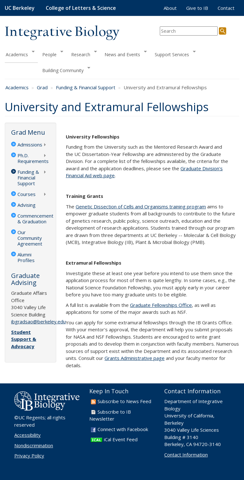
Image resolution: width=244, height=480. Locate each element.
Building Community (64, 69)
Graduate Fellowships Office (161, 305)
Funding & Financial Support (85, 87)
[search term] (189, 31)
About (170, 8)
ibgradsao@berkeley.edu (38, 321)
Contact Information (186, 454)
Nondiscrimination (33, 445)
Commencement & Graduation (33, 219)
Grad (42, 87)
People (50, 53)
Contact (226, 8)
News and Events (123, 53)
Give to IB (197, 8)
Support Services (173, 53)
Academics (20, 53)
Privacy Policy (29, 455)
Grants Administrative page (135, 358)
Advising (26, 205)
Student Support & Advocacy (23, 339)
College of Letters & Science (81, 7)
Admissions (28, 145)
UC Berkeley (20, 7)
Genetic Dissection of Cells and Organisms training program (141, 206)
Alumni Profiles (26, 257)
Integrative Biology (62, 32)
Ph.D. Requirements (30, 158)
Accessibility (27, 435)
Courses (28, 195)
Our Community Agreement (29, 238)
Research (82, 53)
